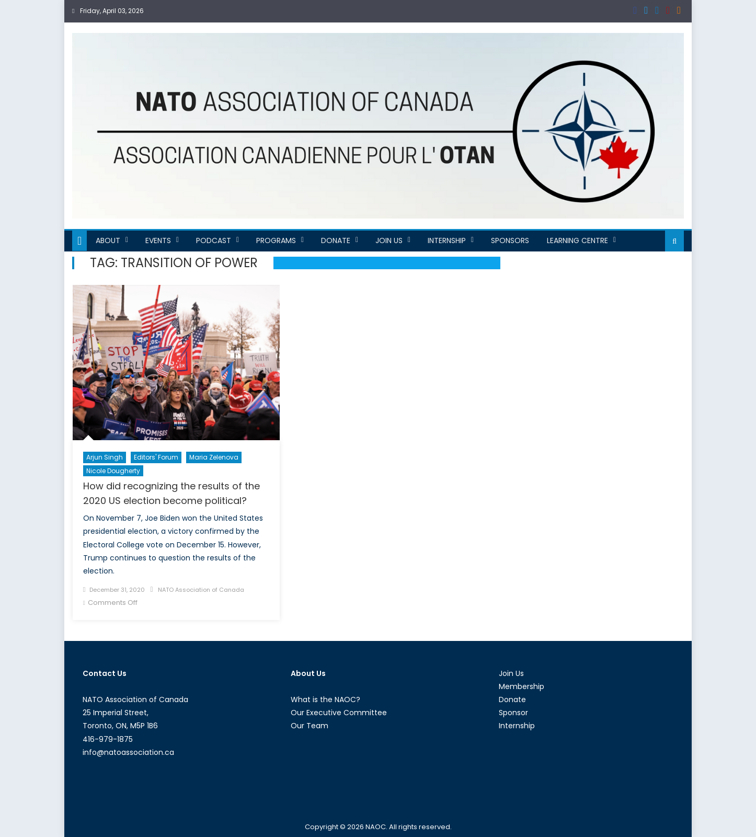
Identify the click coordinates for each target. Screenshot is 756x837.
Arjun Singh (104, 457)
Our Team (309, 725)
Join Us (389, 240)
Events (158, 240)
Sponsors (510, 240)
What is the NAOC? (325, 699)
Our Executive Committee (339, 712)
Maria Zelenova (213, 457)
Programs (276, 240)
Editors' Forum (156, 457)
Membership (521, 686)
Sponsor (513, 712)
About (108, 240)
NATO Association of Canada (201, 590)
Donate (335, 240)
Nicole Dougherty (113, 470)
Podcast (213, 240)
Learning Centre (577, 240)
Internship (447, 240)
